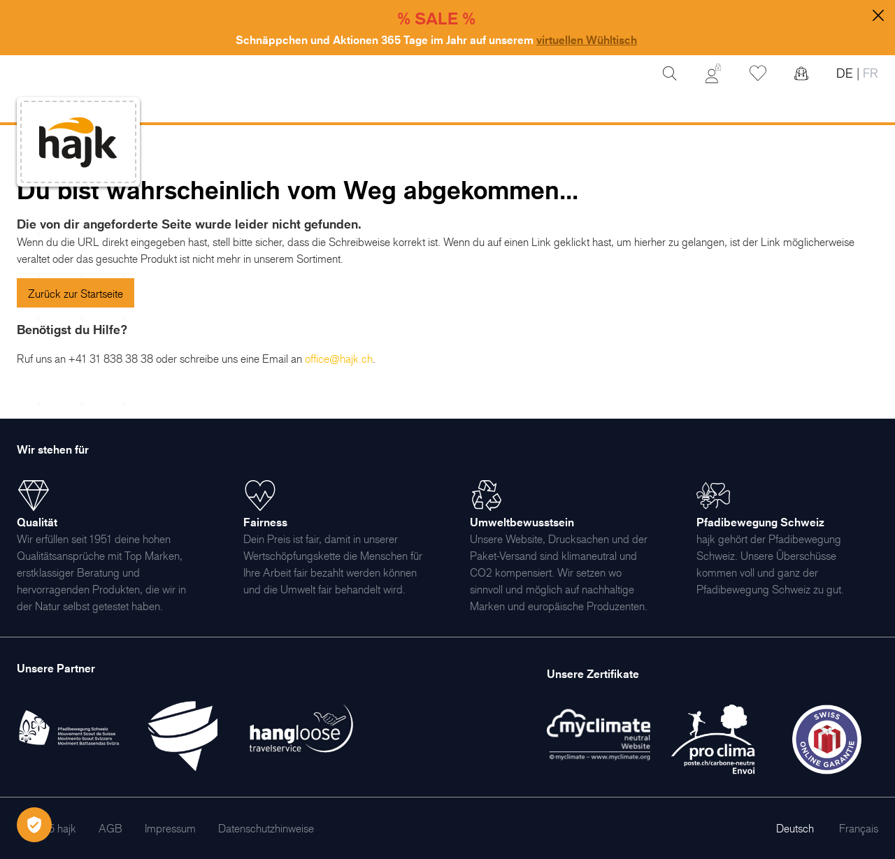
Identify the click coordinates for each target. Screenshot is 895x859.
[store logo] (78, 142)
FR (868, 73)
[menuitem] (110, 828)
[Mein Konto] (713, 73)
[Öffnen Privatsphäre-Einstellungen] (34, 824)
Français (858, 828)
